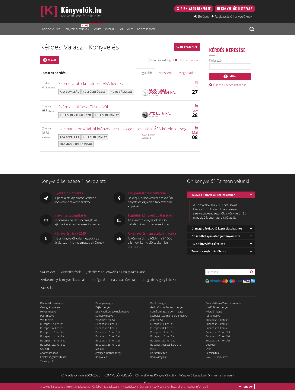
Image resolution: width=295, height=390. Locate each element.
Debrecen (211, 344)
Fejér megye (102, 307)
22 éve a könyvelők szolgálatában (213, 195)
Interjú (109, 29)
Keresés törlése (189, 60)
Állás (130, 29)
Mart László (148, 135)
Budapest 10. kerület (52, 332)
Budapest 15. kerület (107, 336)
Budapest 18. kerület (52, 340)
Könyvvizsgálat (158, 357)
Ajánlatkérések (71, 272)
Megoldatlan (187, 73)
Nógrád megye (213, 311)
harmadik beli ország (76, 144)
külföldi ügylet (95, 92)
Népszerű (165, 73)
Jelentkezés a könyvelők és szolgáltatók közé (116, 272)
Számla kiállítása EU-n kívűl (83, 106)
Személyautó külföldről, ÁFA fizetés (90, 83)
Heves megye (48, 311)
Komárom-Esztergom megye (166, 311)
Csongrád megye (50, 307)
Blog (120, 29)
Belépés (203, 16)
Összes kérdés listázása (227, 85)
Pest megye (47, 315)
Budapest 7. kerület (107, 328)
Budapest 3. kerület (107, 324)
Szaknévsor (47, 272)
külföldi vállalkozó (75, 115)
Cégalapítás (212, 353)
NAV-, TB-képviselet (216, 357)
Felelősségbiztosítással (53, 357)
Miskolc (99, 348)
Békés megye (158, 303)
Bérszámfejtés (158, 353)
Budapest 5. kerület (217, 324)
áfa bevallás (69, 92)
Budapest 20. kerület (162, 340)
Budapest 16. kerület (162, 336)
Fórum (97, 29)
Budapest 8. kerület (161, 328)
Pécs (153, 348)
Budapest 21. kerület (217, 340)
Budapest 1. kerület (217, 320)
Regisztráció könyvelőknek (233, 16)
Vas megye (46, 320)
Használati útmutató (124, 280)
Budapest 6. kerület (51, 328)
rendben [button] (246, 386)
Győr (208, 348)
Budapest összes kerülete (165, 344)
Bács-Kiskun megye (51, 303)
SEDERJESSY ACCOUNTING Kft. (162, 91)
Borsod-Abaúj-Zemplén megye (223, 303)
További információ (197, 386)
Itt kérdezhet (188, 47)
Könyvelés (101, 357)
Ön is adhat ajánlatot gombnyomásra (216, 236)
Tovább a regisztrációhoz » (209, 251)
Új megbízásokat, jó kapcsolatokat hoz (217, 228)
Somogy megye (104, 315)
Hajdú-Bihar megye (216, 307)
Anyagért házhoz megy (108, 353)
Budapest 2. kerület (51, 324)
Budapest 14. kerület (52, 336)
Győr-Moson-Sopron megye (166, 307)
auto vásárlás (121, 92)
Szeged (44, 348)
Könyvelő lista (51, 29)
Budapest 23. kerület (107, 344)
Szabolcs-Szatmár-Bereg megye (168, 315)
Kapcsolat (47, 288)
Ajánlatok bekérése (196, 8)
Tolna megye (212, 315)
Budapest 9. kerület (217, 328)
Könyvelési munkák (76, 27)
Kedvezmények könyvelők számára (63, 280)
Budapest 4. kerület (161, 324)
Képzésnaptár (146, 29)
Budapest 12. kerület (162, 332)
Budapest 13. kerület (217, 332)
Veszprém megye (105, 320)
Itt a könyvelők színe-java (208, 243)
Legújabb (145, 73)
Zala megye (156, 320)
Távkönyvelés (48, 361)
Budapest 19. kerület (107, 340)
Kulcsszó (215, 60)
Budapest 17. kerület (217, 336)
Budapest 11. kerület (107, 332)
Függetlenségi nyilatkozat (159, 280)
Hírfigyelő (98, 280)
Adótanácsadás (49, 353)
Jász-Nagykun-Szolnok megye (112, 311)
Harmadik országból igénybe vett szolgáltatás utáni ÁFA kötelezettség (122, 129)
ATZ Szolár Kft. (160, 113)
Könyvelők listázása (236, 8)
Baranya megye (104, 303)
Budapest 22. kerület (52, 344)
